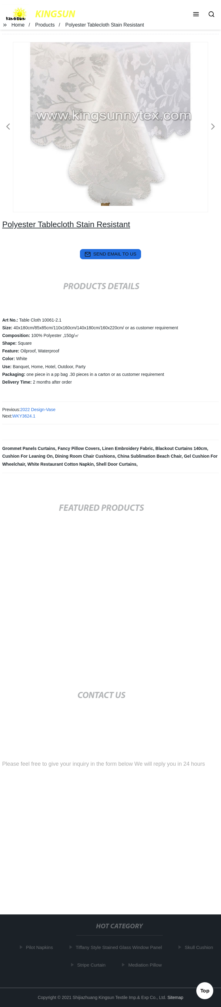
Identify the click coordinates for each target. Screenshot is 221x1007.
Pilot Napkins (40, 947)
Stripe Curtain (92, 964)
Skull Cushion (200, 947)
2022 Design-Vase (38, 409)
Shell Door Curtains (116, 464)
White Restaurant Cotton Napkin (60, 464)
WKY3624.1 (23, 416)
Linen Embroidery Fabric (127, 448)
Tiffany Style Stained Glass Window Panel (120, 947)
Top (205, 990)
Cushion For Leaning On (27, 456)
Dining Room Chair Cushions (85, 456)
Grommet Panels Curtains (28, 448)
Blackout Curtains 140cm (181, 448)
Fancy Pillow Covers (79, 448)
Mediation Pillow (146, 964)
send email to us (110, 254)
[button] (196, 15)
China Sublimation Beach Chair (150, 456)
